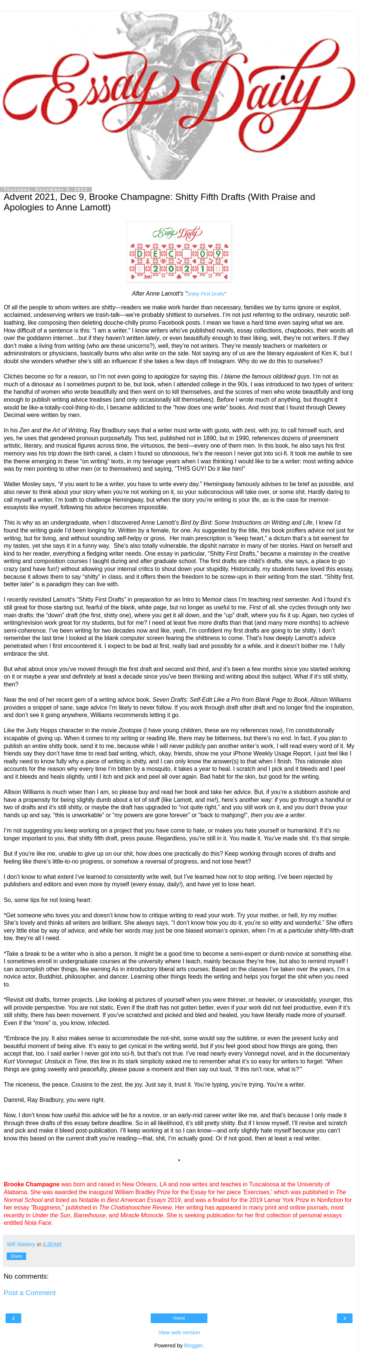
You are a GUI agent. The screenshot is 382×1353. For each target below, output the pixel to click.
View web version (179, 1332)
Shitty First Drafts (206, 294)
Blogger (193, 1346)
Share (16, 1256)
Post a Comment (30, 1293)
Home (179, 1318)
